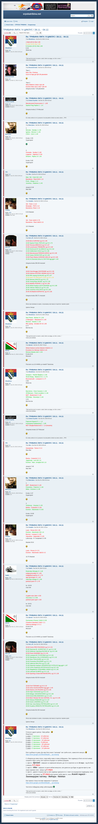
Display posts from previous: (36, 797)
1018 (10, 249)
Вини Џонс (8, 134)
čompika (7, 210)
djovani (7, 350)
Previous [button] (84, 33)
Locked (6, 33)
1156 (10, 577)
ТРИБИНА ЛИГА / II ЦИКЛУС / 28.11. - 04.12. (26, 29)
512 (10, 174)
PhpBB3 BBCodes (53, 819)
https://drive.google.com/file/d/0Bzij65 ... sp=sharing (42, 754)
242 (10, 79)
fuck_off (7, 247)
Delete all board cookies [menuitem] (72, 815)
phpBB (43, 818)
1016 (10, 212)
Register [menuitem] (85, 21)
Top (93, 61)
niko (6, 172)
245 (10, 104)
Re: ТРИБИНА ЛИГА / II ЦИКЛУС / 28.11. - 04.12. (47, 37)
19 (9, 353)
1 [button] (86, 33)
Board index (9, 815)
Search (89, 15)
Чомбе (7, 575)
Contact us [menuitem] (52, 815)
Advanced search (92, 15)
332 (10, 136)
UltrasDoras (8, 48)
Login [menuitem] (92, 21)
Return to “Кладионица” (11, 804)
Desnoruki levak (9, 76)
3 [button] (91, 33)
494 (10, 50)
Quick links (9, 21)
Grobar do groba (9, 101)
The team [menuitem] (60, 815)
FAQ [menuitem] (16, 21)
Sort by (55, 797)
